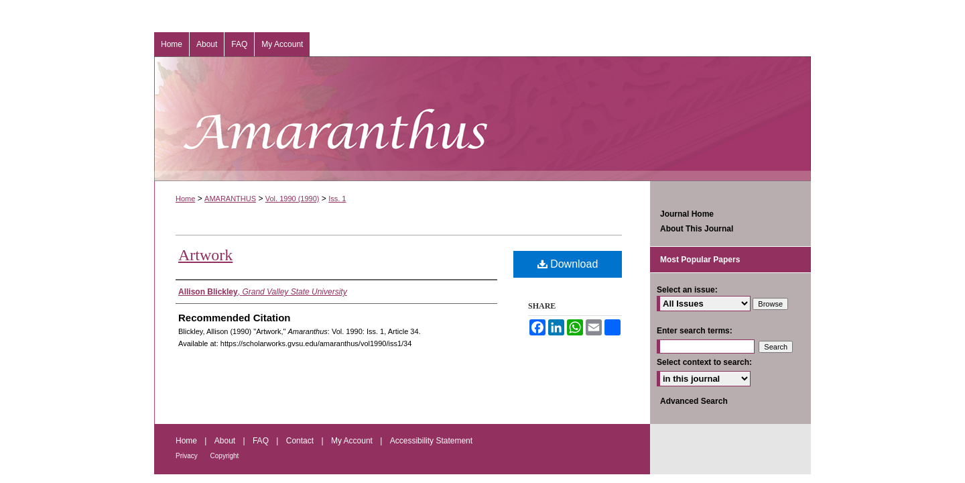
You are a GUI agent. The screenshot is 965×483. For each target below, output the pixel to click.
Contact (301, 440)
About (226, 440)
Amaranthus (482, 118)
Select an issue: (687, 289)
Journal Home (687, 214)
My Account (353, 440)
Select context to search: (704, 362)
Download (567, 264)
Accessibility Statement (431, 440)
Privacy (188, 456)
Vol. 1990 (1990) (292, 199)
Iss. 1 (337, 199)
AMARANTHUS (230, 199)
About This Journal (696, 228)
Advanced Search (694, 401)
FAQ (262, 440)
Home (185, 199)
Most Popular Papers (700, 259)
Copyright (224, 456)
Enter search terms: (694, 330)
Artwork (205, 255)
